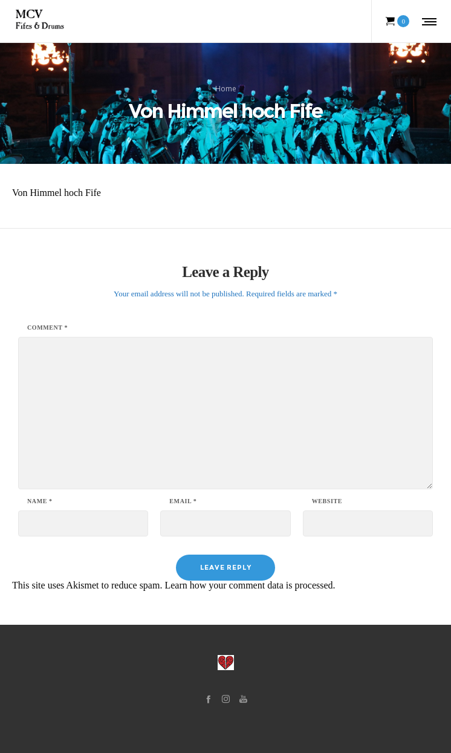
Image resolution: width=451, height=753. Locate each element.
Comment (47, 328)
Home (225, 88)
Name (40, 501)
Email (182, 501)
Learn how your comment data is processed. (249, 585)
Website (327, 501)
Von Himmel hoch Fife (56, 192)
